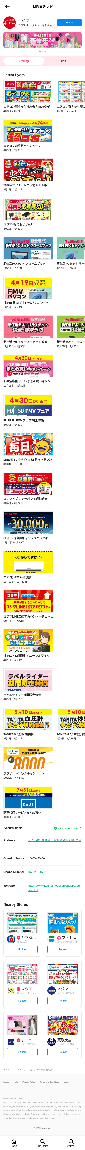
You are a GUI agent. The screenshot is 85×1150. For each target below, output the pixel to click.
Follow (69, 23)
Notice (6, 1082)
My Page (71, 1146)
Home (14, 1146)
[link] (9, 22)
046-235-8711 (37, 872)
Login (66, 1082)
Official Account (68, 828)
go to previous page (7, 6)
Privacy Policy (28, 1082)
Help (16, 1082)
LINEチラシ (43, 6)
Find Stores (42, 1146)
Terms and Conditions (49, 1082)
